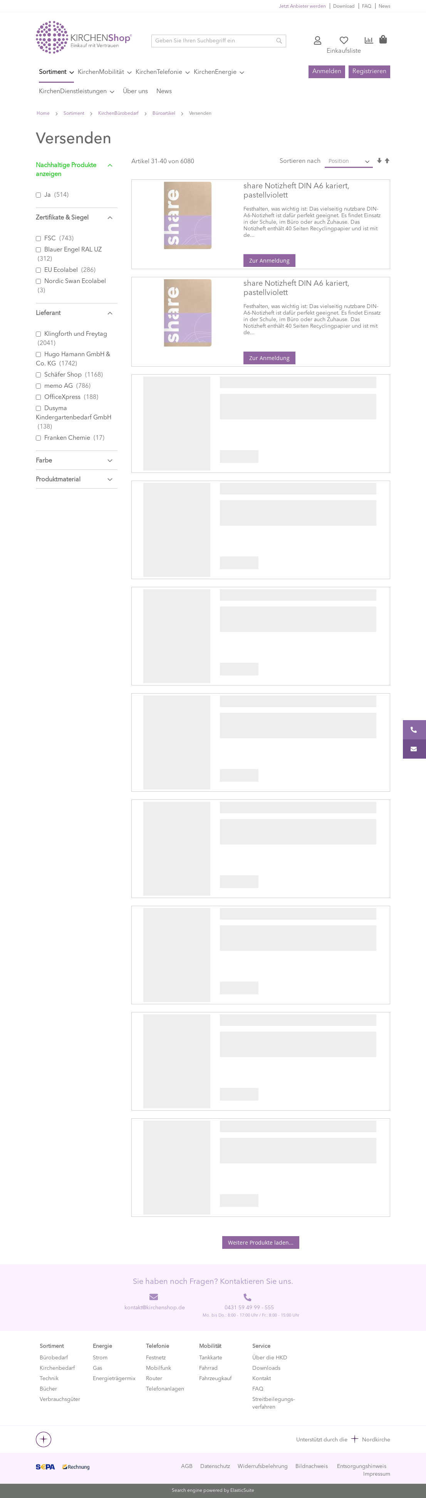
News (384, 6)
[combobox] (218, 41)
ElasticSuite (242, 1490)
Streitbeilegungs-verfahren (273, 1403)
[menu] (169, 82)
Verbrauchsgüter (60, 1399)
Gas (97, 1368)
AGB (187, 1466)
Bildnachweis (311, 1466)
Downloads (266, 1368)
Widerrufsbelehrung (263, 1466)
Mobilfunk (158, 1368)
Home (44, 113)
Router (154, 1378)
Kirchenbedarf (57, 1368)
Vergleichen (369, 41)
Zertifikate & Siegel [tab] (62, 218)
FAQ (366, 6)
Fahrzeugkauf (215, 1378)
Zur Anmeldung (269, 260)
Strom (100, 1358)
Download (344, 6)
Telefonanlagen (165, 1389)
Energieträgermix (114, 1378)
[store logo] (84, 37)
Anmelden (326, 72)
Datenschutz (215, 1466)
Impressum (376, 1474)
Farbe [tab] (44, 461)
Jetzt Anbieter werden (302, 6)
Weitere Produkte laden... (261, 1242)
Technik (49, 1378)
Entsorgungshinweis (361, 1466)
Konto (318, 41)
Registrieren (369, 72)
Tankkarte (210, 1358)
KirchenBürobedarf (119, 113)
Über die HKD (269, 1358)
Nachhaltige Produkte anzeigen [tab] (66, 170)
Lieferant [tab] (48, 313)
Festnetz (156, 1358)
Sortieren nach (300, 161)
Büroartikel (164, 113)
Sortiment (75, 113)
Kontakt (261, 1378)
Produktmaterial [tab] (58, 480)
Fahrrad (208, 1368)
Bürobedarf (54, 1358)
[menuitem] (56, 73)
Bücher (48, 1389)
